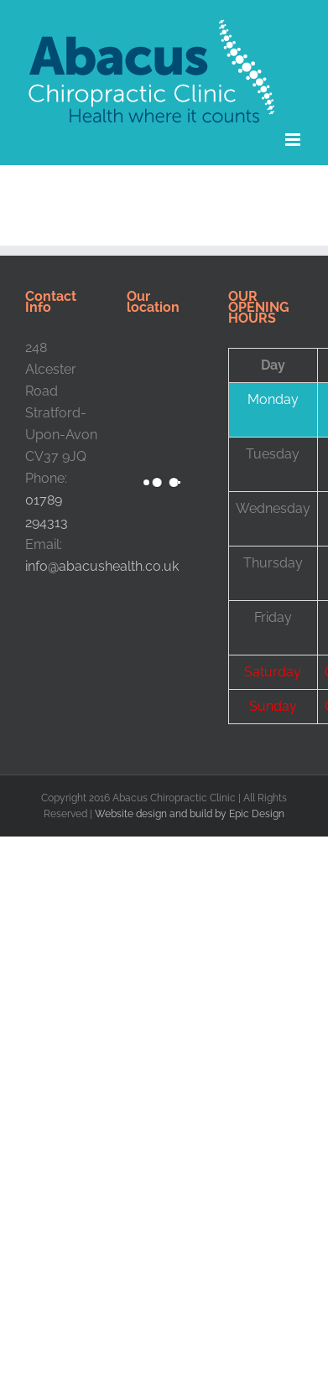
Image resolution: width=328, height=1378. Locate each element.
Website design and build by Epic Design (189, 814)
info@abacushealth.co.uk (102, 566)
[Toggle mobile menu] (294, 139)
